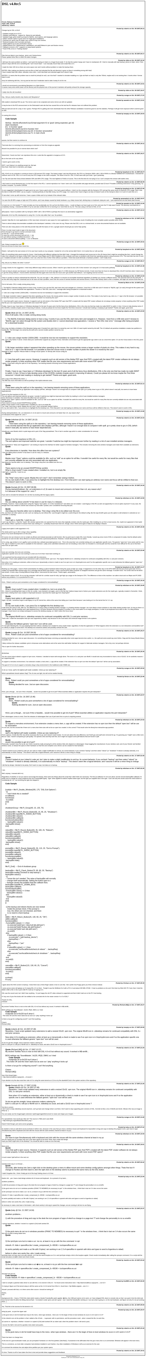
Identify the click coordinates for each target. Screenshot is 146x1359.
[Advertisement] (32, 13)
